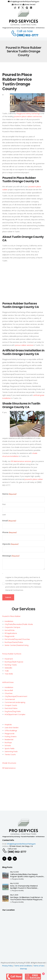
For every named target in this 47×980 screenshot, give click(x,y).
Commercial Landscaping (15, 702)
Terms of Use (38, 966)
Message (10, 555)
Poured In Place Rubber (11, 616)
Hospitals (8, 724)
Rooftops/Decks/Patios (14, 642)
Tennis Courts (10, 754)
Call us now (25, 31)
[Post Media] (5, 875)
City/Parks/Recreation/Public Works (19, 624)
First (4, 504)
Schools (8, 745)
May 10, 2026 (14, 872)
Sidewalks (8, 668)
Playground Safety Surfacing (27, 113)
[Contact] (13, 33)
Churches (8, 693)
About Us (16, 4)
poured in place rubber (34, 479)
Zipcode (10, 544)
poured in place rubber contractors (28, 116)
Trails (7, 671)
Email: (4, 844)
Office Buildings (11, 730)
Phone (9, 532)
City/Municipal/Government (16, 696)
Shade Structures (9, 763)
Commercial (10, 699)
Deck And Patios (11, 708)
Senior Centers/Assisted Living (16, 645)
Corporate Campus (12, 627)
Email (9, 520)
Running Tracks (11, 665)
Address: (5, 846)
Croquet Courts (11, 705)
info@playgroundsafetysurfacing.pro (23, 1)
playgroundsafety (18, 879)
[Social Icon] (4, 859)
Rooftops (8, 742)
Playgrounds (9, 636)
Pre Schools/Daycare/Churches (17, 639)
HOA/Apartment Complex (15, 714)
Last (4, 514)
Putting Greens (10, 736)
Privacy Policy (7, 966)
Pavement (9, 659)
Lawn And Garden (12, 727)
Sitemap (23, 969)
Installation (9, 621)
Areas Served (29, 4)
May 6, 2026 (14, 895)
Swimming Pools (11, 751)
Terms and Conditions (23, 966)
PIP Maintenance (9, 768)
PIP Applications (11, 633)
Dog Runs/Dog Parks (13, 711)
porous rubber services (24, 345)
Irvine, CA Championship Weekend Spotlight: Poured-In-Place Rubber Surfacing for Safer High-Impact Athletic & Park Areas (27, 889)
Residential (9, 739)
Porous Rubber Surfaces (11, 654)
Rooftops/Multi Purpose (14, 662)
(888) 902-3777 (27, 35)
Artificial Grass (8, 682)
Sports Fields (9, 748)
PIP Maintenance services (21, 461)
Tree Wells (9, 674)
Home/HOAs (10, 630)
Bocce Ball (9, 690)
